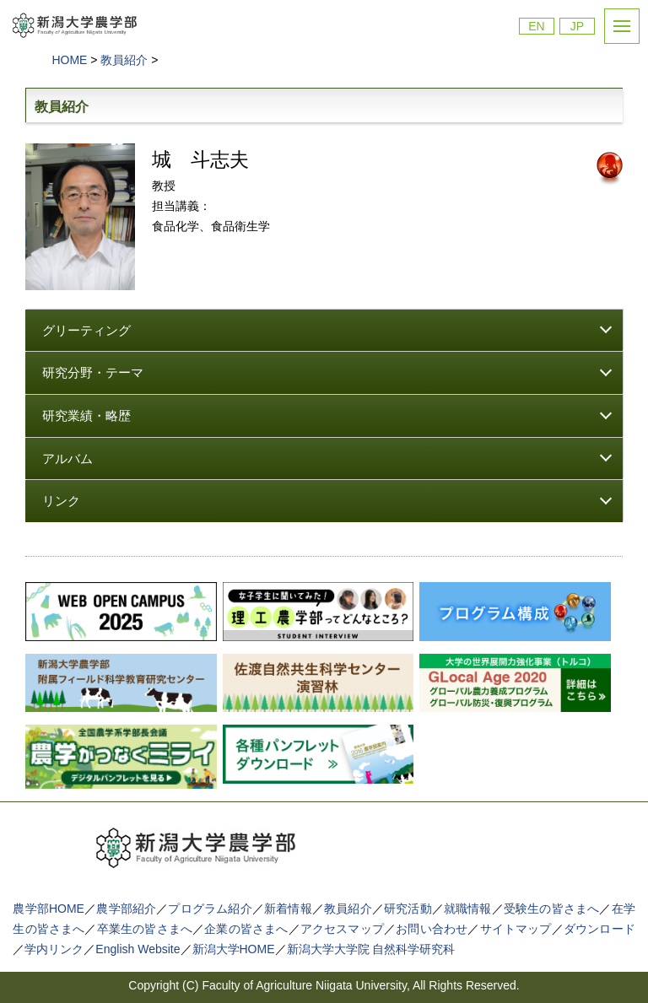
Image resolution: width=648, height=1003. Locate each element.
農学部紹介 (126, 908)
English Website (137, 949)
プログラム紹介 (209, 908)
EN (536, 26)
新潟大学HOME (233, 949)
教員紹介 (348, 908)
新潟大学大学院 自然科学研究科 (371, 949)
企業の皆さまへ (246, 929)
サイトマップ (516, 929)
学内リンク (54, 949)
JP (577, 26)
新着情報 (288, 908)
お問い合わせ (431, 929)
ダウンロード (599, 929)
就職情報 (468, 908)
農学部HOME (48, 908)
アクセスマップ (342, 929)
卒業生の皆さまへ (144, 929)
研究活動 (408, 908)
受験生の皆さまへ (552, 908)
